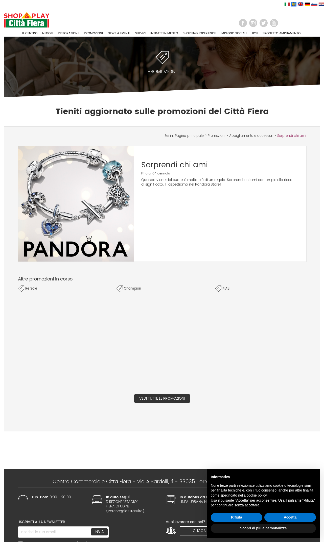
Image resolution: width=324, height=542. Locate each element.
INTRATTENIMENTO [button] (164, 33)
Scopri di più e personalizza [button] (263, 528)
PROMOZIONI (93, 33)
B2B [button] (255, 33)
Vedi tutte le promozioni (162, 398)
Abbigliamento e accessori (251, 136)
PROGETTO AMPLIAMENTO (281, 33)
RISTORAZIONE (68, 33)
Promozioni (216, 136)
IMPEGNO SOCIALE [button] (234, 33)
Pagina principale (189, 136)
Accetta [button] (290, 517)
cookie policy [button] (257, 495)
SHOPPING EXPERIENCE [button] (199, 33)
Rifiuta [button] (236, 517)
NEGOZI (47, 33)
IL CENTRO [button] (29, 33)
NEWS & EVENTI (119, 33)
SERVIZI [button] (140, 33)
